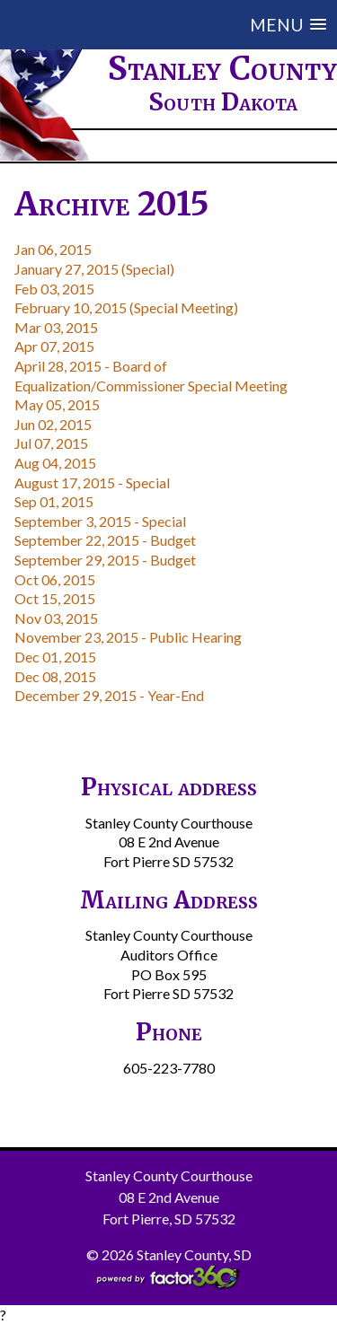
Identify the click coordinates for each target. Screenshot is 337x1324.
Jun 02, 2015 (53, 424)
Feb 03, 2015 (54, 288)
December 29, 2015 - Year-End (109, 695)
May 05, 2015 (57, 404)
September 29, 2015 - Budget (105, 559)
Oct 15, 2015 (54, 598)
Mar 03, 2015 (56, 327)
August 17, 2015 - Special (92, 482)
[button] (182, 24)
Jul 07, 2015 (51, 443)
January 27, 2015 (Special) (94, 268)
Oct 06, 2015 (54, 579)
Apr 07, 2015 (54, 346)
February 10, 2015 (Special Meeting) (126, 307)
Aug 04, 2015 (55, 462)
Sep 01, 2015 (53, 501)
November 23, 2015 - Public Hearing (128, 636)
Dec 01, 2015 (55, 656)
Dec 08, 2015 (55, 676)
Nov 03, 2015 (56, 618)
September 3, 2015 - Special (100, 521)
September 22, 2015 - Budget (105, 539)
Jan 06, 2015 (53, 249)
